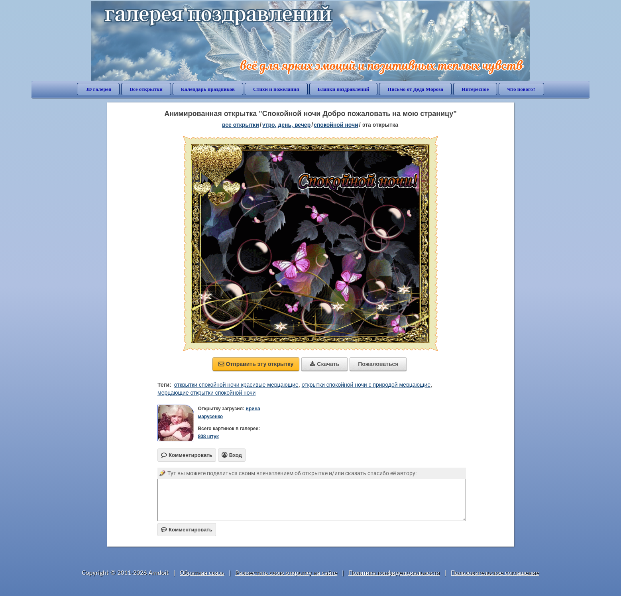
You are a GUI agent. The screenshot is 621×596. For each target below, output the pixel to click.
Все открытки (146, 89)
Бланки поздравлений (343, 89)
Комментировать (186, 530)
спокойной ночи (336, 125)
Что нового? (521, 89)
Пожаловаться (378, 364)
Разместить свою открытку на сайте (286, 572)
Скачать (324, 364)
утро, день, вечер (286, 125)
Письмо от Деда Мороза (415, 89)
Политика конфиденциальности (394, 572)
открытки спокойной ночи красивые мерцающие (236, 385)
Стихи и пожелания (276, 89)
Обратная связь (202, 572)
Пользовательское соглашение (495, 572)
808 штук (208, 436)
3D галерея (98, 89)
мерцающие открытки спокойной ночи (206, 392)
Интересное (475, 89)
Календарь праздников (208, 89)
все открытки (240, 125)
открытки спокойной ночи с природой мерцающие (366, 385)
